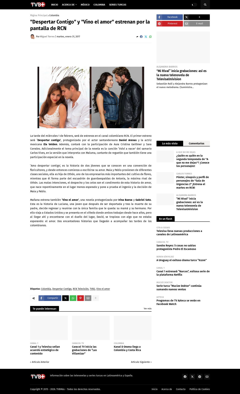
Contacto (181, 389)
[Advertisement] (91, 54)
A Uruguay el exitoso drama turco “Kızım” (181, 260)
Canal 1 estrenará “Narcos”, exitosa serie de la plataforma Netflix (183, 273)
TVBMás (60, 389)
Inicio (155, 389)
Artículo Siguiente (140, 362)
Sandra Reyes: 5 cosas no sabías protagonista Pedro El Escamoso (176, 247)
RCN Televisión (80, 289)
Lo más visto (170, 143)
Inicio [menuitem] (54, 4)
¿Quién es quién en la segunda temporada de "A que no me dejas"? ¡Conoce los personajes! (192, 161)
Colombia (54, 15)
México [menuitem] (85, 4)
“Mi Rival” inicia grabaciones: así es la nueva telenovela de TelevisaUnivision (181, 75)
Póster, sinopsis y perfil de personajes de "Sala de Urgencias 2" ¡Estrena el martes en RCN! (192, 182)
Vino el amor (103, 289)
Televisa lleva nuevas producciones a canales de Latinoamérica (179, 232)
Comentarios (196, 143)
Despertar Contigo (62, 289)
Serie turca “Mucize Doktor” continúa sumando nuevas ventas (179, 287)
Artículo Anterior (40, 362)
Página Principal (38, 15)
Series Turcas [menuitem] (117, 4)
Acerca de (167, 389)
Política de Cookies (200, 389)
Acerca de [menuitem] (68, 4)
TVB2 (92, 289)
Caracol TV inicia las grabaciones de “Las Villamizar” (84, 350)
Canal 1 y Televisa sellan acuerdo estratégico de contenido (45, 350)
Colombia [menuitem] (99, 4)
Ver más (148, 308)
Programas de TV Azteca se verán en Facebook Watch (178, 302)
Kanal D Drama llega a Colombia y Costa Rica (127, 348)
